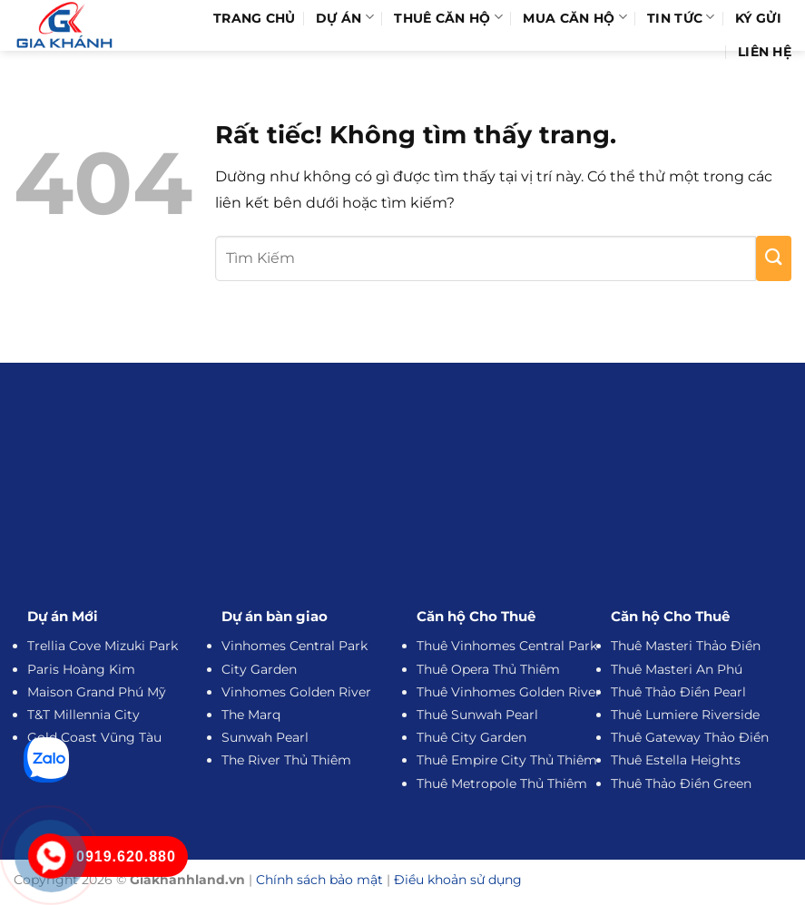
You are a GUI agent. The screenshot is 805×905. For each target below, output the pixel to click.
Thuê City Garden (471, 737)
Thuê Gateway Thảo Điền (690, 737)
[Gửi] (773, 258)
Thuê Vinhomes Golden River (509, 692)
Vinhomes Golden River (296, 692)
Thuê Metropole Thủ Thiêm (502, 783)
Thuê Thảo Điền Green (681, 783)
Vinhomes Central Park (294, 645)
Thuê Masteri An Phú (676, 669)
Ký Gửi (758, 18)
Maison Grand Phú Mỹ (96, 692)
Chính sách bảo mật (319, 879)
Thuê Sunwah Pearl (477, 714)
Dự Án (345, 17)
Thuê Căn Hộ (448, 17)
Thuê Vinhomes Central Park (507, 645)
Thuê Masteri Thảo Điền (686, 645)
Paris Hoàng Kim (81, 669)
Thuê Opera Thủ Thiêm (488, 669)
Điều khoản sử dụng (458, 879)
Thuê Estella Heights (676, 760)
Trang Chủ (254, 18)
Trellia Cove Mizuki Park (102, 645)
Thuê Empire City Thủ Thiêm (507, 760)
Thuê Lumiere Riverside (685, 714)
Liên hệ (764, 52)
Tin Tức (681, 17)
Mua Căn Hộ (574, 17)
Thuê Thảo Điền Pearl (678, 692)
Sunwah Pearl (265, 737)
